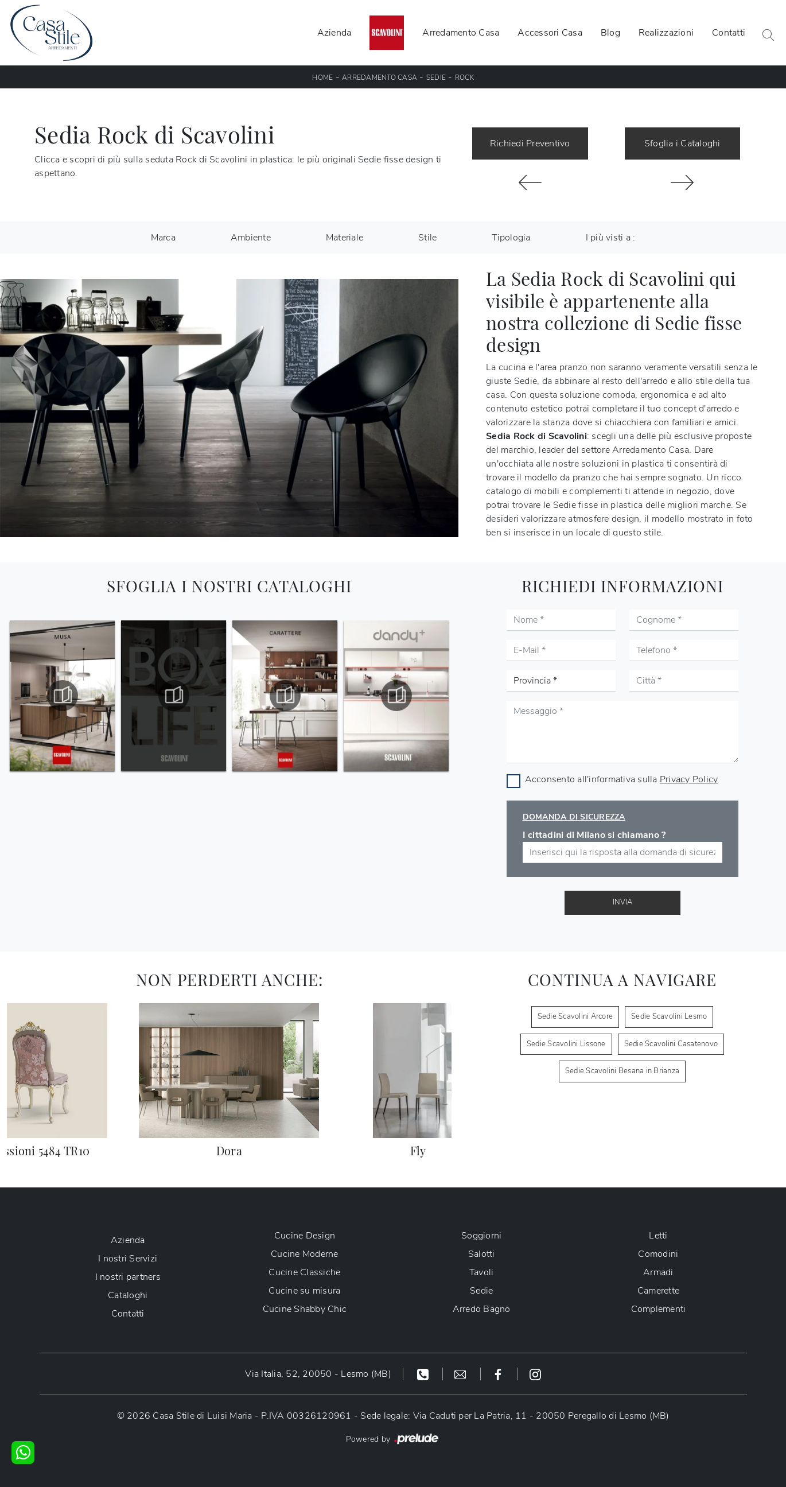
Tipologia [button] (511, 237)
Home (322, 77)
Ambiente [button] (251, 237)
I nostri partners (128, 1277)
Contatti (728, 32)
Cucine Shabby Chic (305, 1309)
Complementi (658, 1309)
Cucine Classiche (304, 1272)
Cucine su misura (304, 1290)
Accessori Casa (549, 32)
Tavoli (481, 1272)
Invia (622, 902)
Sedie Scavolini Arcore (575, 1016)
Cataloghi (127, 1295)
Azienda (334, 32)
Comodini (658, 1254)
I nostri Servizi (127, 1258)
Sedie (436, 77)
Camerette (658, 1290)
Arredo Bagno (482, 1309)
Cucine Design (304, 1235)
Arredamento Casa (460, 32)
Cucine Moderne (304, 1254)
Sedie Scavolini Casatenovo (671, 1044)
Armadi (658, 1272)
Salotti (481, 1254)
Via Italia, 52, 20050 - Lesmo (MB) (318, 1374)
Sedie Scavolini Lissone (566, 1044)
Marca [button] (163, 237)
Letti (658, 1235)
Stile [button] (427, 237)
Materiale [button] (344, 237)
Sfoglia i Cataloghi (682, 143)
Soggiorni (481, 1235)
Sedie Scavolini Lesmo (669, 1016)
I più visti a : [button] (611, 237)
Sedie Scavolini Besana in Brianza (622, 1071)
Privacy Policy (689, 779)
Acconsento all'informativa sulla (621, 779)
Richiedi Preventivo (530, 143)
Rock (464, 77)
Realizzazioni (666, 32)
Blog (610, 32)
